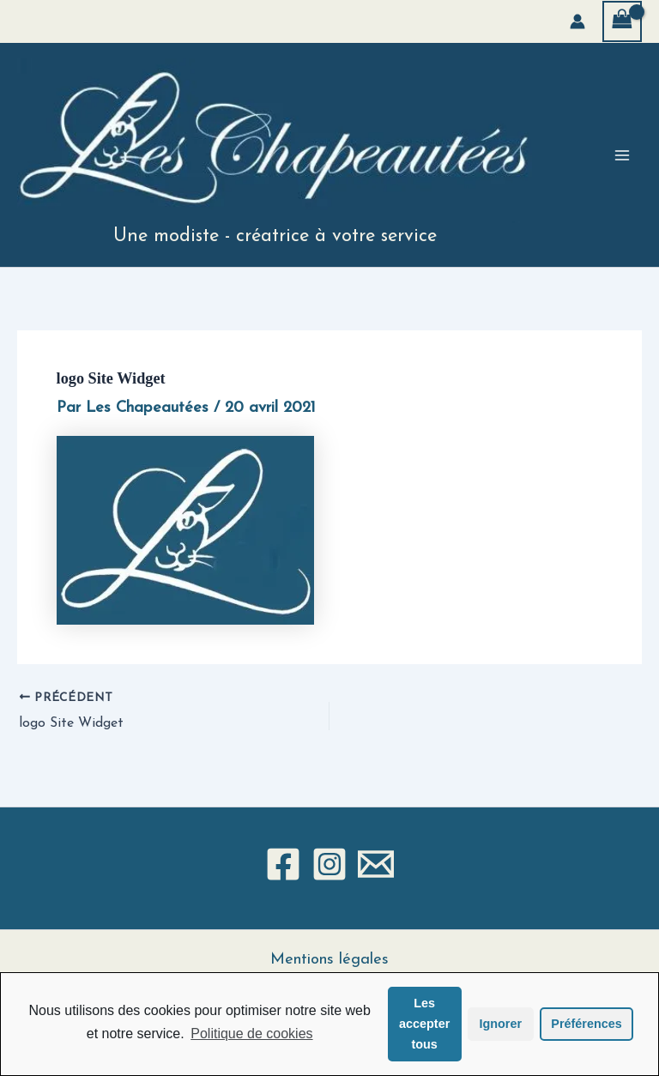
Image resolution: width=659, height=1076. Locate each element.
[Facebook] (283, 864)
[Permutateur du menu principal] (622, 155)
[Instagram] (329, 864)
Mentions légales (329, 960)
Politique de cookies (251, 1033)
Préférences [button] (586, 1024)
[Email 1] (376, 864)
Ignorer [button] (500, 1024)
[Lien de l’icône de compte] (577, 21)
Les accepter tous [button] (424, 1023)
